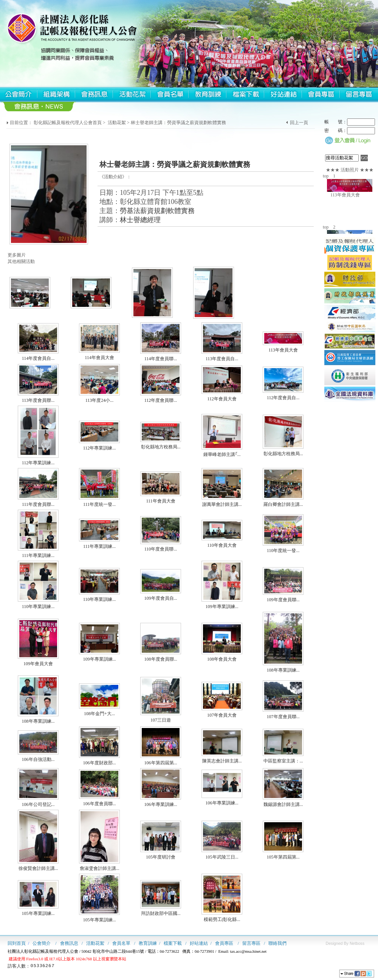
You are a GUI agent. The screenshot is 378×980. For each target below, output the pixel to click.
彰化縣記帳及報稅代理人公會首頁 (68, 122)
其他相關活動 (21, 261)
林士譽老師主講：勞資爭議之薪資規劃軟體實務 (178, 122)
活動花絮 (117, 122)
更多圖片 (17, 255)
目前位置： (21, 122)
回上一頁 (299, 122)
